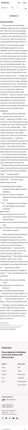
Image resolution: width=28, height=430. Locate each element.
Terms (11, 412)
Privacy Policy (5, 412)
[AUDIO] (21, 8)
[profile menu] (24, 2)
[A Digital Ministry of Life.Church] (14, 397)
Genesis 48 (5, 8)
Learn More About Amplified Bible (7, 329)
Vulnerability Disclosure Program (9, 414)
